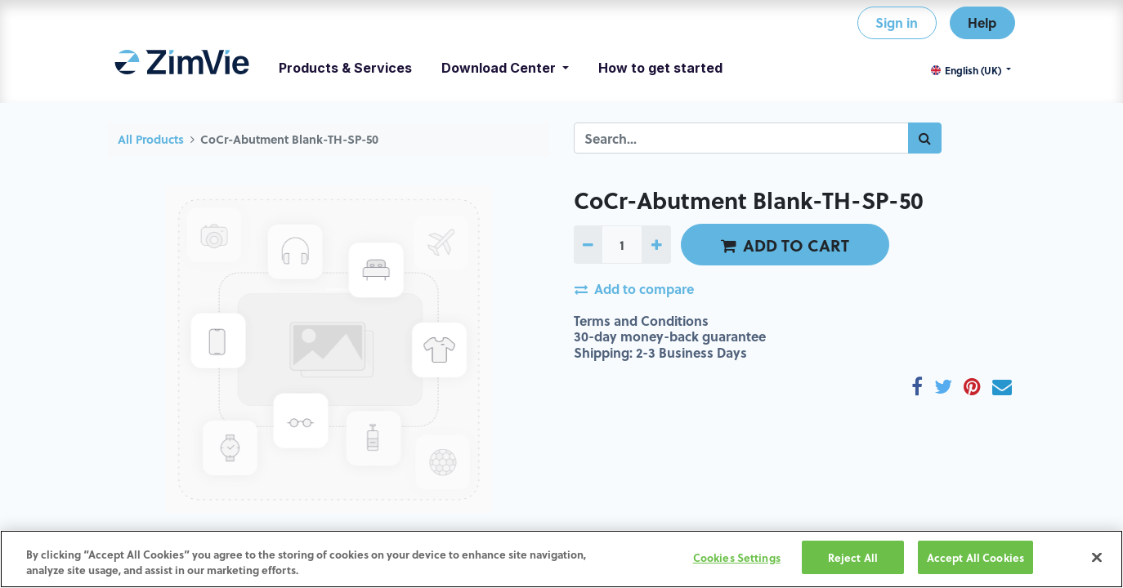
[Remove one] (588, 244)
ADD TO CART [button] (785, 245)
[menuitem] (182, 67)
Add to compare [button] (634, 288)
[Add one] (656, 244)
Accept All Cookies (975, 560)
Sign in (896, 22)
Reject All (853, 560)
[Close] (1097, 559)
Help (982, 22)
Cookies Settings (737, 560)
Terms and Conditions (641, 320)
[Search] (925, 138)
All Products (151, 139)
